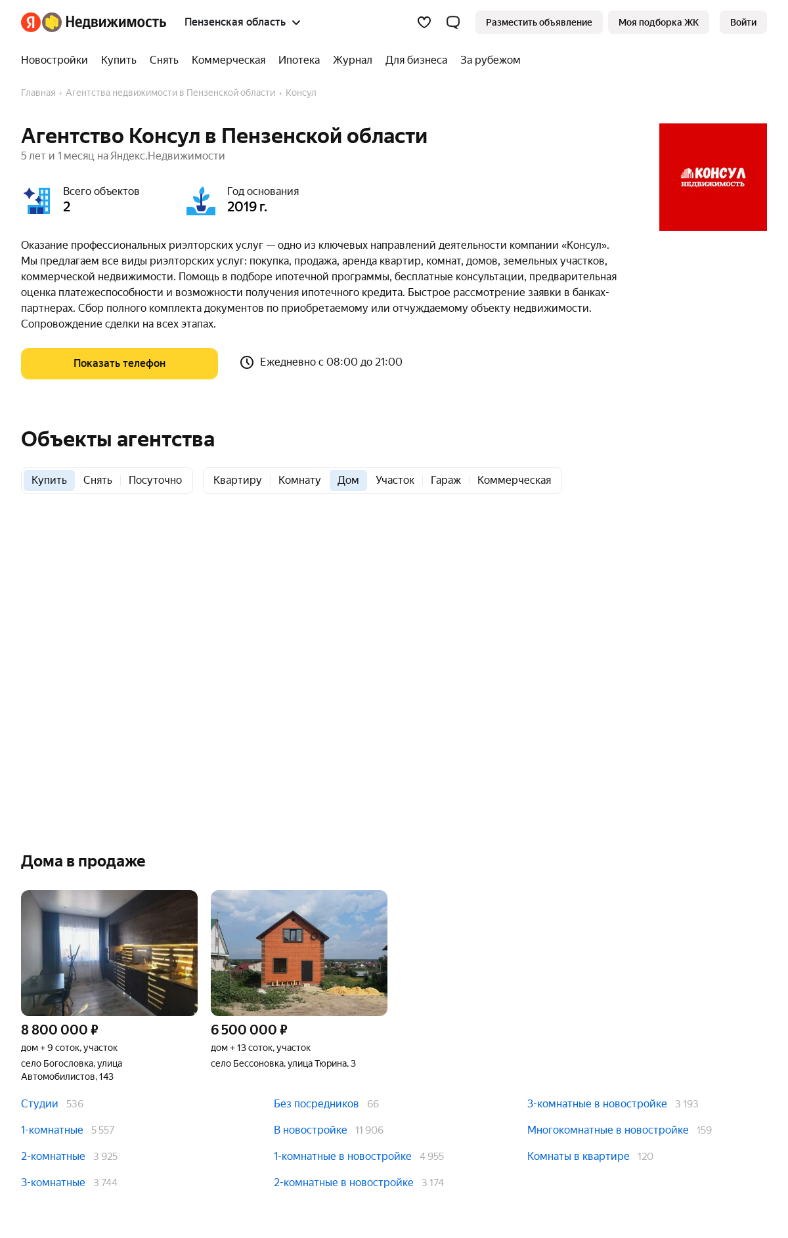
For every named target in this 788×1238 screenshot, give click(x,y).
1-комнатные (52, 1130)
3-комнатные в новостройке (597, 1104)
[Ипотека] (299, 60)
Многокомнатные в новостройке (608, 1130)
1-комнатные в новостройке (343, 1156)
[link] (743, 22)
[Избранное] (424, 22)
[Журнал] (352, 60)
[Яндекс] (31, 22)
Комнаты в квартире (578, 1156)
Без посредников (316, 1104)
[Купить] (119, 60)
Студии (39, 1104)
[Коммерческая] (228, 60)
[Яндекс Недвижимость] (104, 22)
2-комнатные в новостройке (344, 1182)
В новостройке (310, 1130)
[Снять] (164, 60)
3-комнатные (53, 1182)
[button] (453, 22)
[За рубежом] (487, 60)
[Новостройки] (58, 60)
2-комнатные (53, 1156)
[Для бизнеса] (416, 60)
